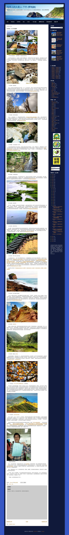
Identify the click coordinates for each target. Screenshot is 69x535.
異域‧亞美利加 (54, 108)
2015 (53, 185)
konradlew (35, 531)
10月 (54, 191)
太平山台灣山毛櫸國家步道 (18, 383)
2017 (53, 182)
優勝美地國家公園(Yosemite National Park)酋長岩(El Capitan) (59, 34)
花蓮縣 (53, 109)
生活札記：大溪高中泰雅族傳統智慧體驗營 (57, 217)
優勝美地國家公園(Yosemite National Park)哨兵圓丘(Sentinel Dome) (59, 58)
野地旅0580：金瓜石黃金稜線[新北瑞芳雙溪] (57, 207)
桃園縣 (53, 113)
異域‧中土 (53, 101)
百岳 (23, 21)
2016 (53, 183)
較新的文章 (9, 521)
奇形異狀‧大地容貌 (55, 68)
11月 (54, 189)
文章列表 (18, 21)
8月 (53, 194)
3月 (53, 202)
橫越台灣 (56, 21)
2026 (53, 174)
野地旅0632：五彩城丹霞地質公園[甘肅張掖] (59, 45)
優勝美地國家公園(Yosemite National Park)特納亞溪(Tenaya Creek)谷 (59, 52)
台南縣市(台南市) (55, 120)
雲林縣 (53, 125)
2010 (53, 241)
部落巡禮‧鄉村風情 (55, 70)
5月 (53, 199)
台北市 (53, 105)
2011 (53, 239)
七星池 (16, 353)
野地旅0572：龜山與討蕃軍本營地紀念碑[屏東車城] (57, 230)
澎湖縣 (53, 129)
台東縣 (53, 110)
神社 (52, 82)
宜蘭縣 (53, 104)
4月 (53, 200)
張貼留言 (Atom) (12, 524)
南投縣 (53, 106)
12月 (54, 188)
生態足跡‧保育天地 (55, 72)
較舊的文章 (44, 521)
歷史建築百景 (49, 21)
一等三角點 (34, 21)
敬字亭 (53, 90)
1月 (53, 205)
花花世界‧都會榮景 (55, 76)
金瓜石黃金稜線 (16, 414)
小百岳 (28, 21)
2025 (53, 176)
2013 (53, 236)
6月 (53, 197)
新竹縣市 (53, 117)
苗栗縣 (53, 118)
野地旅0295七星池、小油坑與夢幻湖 (13, 359)
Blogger (43, 531)
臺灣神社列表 (41, 21)
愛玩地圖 (53, 86)
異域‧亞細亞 (54, 128)
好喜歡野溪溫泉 (54, 97)
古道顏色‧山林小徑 (55, 75)
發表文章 (53, 167)
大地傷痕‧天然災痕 (55, 78)
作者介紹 (12, 21)
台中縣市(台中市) (55, 116)
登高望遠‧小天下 (55, 74)
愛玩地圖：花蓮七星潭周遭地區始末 (59, 39)
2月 (53, 203)
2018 (53, 180)
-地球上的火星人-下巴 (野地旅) (21, 7)
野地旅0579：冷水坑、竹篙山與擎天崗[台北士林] (57, 210)
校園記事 (53, 83)
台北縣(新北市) (54, 102)
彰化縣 (53, 114)
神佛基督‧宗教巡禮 (55, 71)
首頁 (7, 21)
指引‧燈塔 (53, 91)
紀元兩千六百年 (54, 94)
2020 (53, 177)
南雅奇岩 (14, 324)
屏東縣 (53, 112)
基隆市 (53, 121)
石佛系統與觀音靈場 (55, 93)
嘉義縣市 (53, 124)
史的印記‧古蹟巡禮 (55, 67)
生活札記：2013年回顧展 (57, 234)
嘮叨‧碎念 (11, 484)
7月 (53, 196)
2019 (53, 179)
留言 (52, 169)
